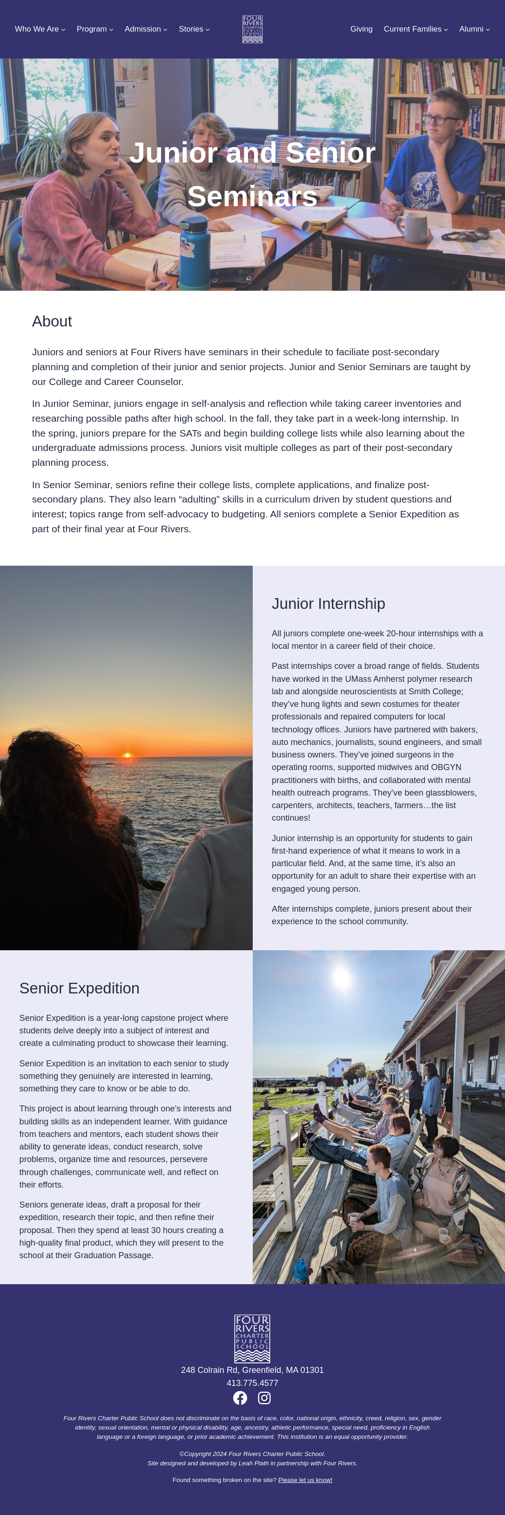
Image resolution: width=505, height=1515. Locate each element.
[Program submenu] (111, 29)
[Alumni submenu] (487, 29)
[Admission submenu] (165, 29)
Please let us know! (305, 1479)
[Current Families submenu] (446, 29)
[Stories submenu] (207, 29)
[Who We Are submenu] (63, 29)
